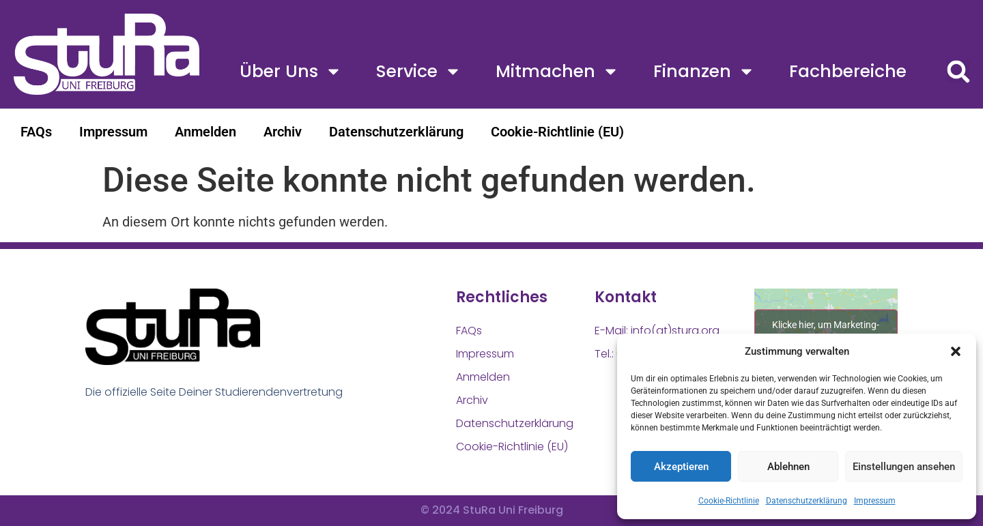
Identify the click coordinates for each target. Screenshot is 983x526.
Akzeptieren (681, 467)
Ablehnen (788, 467)
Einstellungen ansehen (904, 467)
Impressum (875, 501)
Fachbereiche (848, 71)
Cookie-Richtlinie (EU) (557, 131)
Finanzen (704, 71)
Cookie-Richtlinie (728, 501)
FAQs (36, 131)
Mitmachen (557, 71)
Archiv (282, 131)
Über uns (291, 71)
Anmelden (205, 131)
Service (418, 71)
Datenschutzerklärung (806, 501)
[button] (956, 351)
